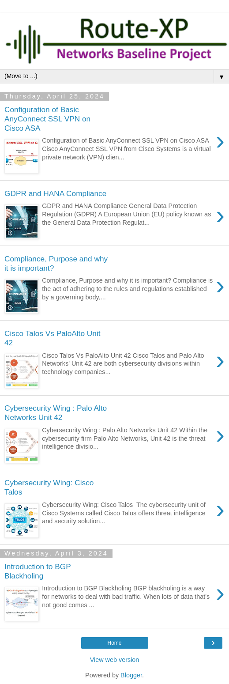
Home (114, 643)
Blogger (131, 675)
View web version (114, 659)
